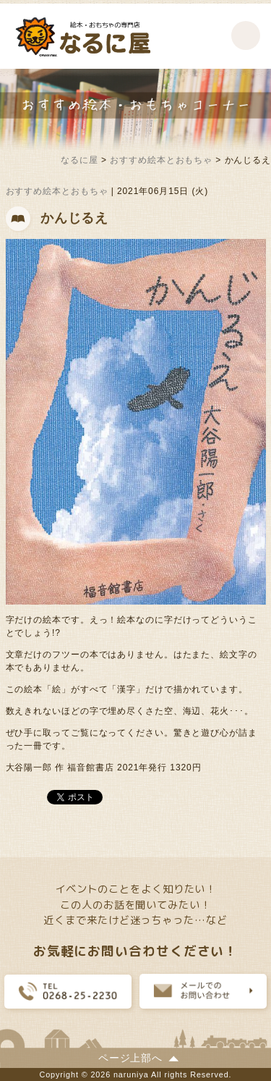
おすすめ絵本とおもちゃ (57, 191)
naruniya (131, 1074)
